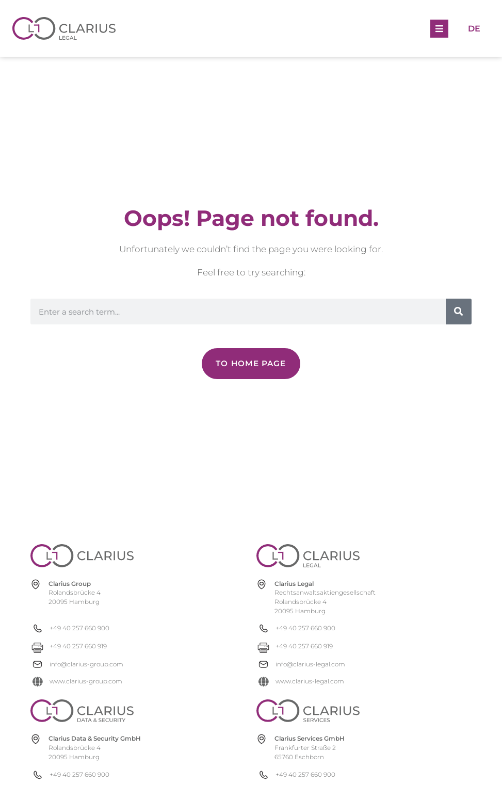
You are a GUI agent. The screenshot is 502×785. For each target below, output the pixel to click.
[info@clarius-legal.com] (308, 664)
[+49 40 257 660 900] (82, 628)
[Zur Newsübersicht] (251, 363)
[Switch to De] (474, 28)
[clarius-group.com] (82, 556)
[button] (439, 29)
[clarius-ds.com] (82, 711)
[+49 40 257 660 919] (82, 646)
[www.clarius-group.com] (82, 681)
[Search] (459, 311)
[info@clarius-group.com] (82, 664)
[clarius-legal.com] (308, 556)
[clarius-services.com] (308, 711)
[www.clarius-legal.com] (308, 681)
